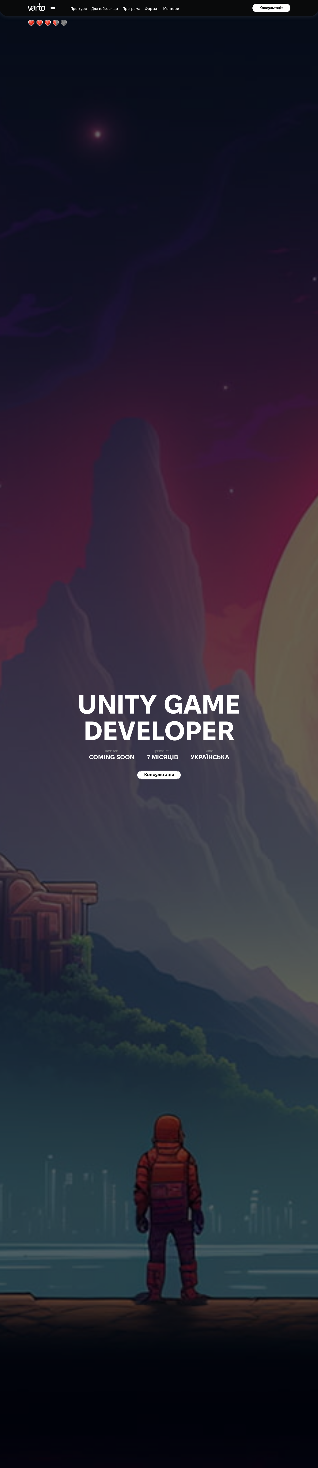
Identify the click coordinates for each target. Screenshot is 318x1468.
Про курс (78, 9)
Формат (152, 9)
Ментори (171, 9)
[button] (52, 8)
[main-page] (36, 7)
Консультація (271, 8)
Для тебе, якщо (104, 9)
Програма (131, 9)
